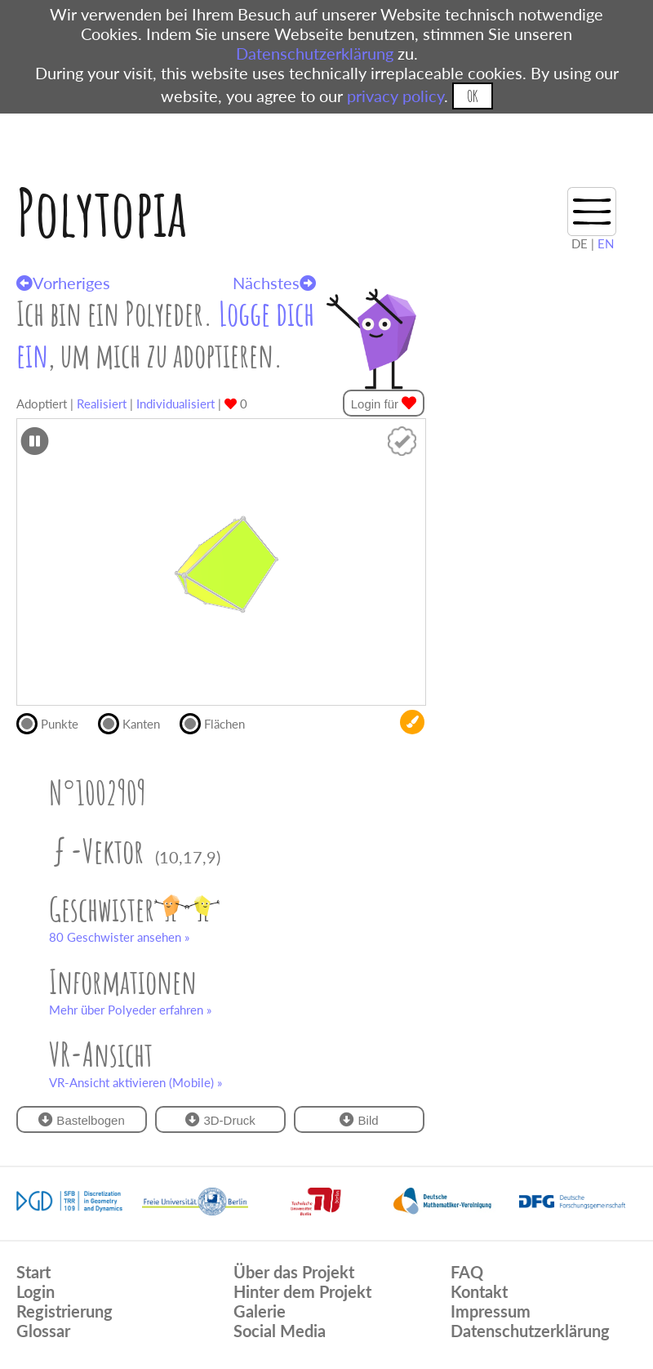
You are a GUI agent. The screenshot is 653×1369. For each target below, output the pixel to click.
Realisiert (102, 403)
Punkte (54, 722)
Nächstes (274, 282)
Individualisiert (175, 403)
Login (35, 1291)
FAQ (467, 1272)
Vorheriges (63, 282)
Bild (359, 1119)
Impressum (491, 1311)
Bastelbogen (81, 1119)
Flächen (219, 722)
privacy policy (395, 95)
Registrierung (64, 1311)
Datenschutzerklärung (314, 53)
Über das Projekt (293, 1272)
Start (33, 1272)
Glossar (43, 1330)
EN (605, 243)
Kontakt (479, 1291)
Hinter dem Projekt (302, 1291)
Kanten (136, 722)
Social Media (279, 1330)
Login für (384, 403)
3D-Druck (220, 1119)
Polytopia (101, 212)
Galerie (259, 1311)
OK (472, 96)
